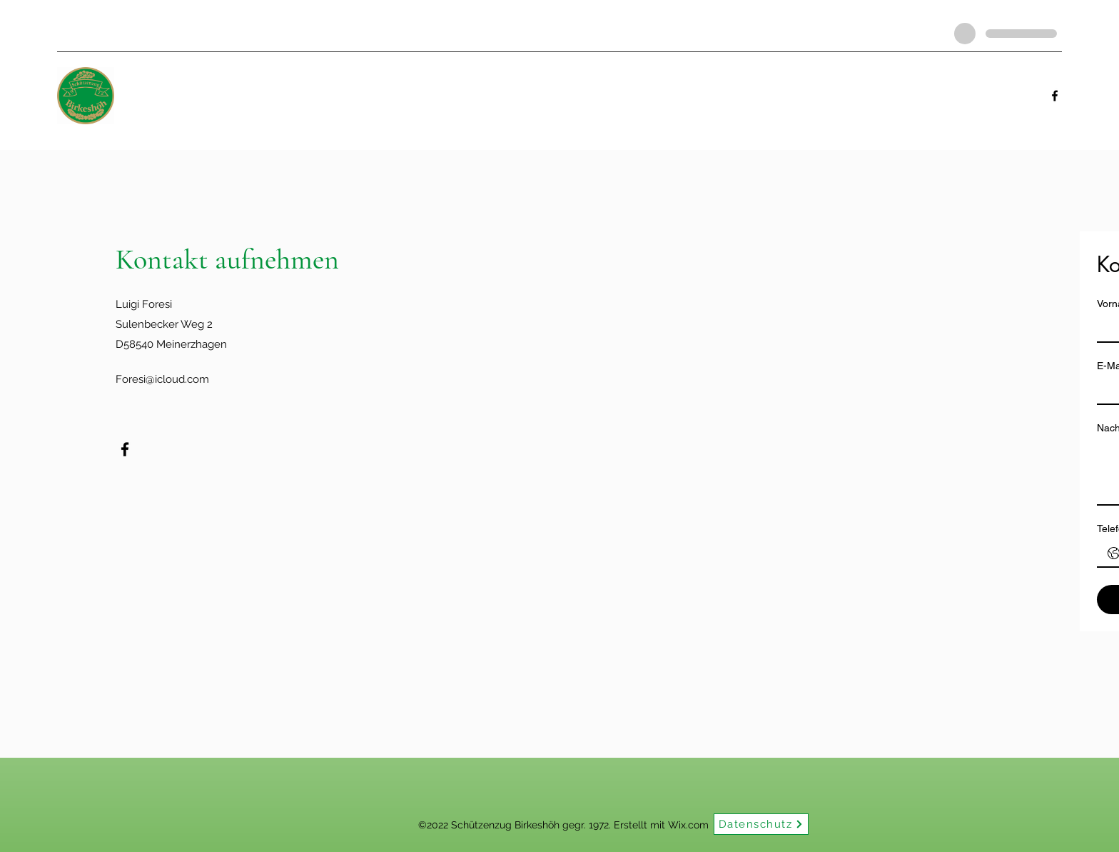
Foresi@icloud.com (162, 379)
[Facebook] (1055, 96)
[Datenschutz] (761, 824)
